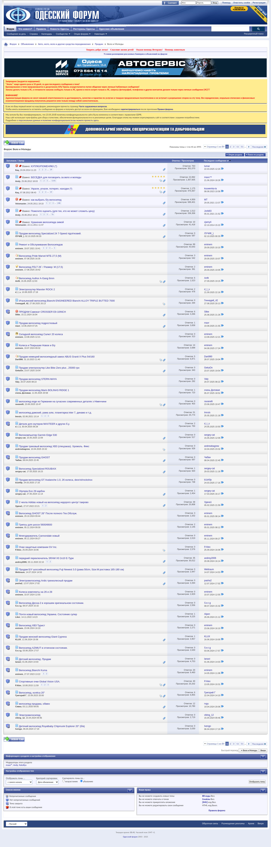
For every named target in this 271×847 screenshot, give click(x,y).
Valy (17, 382)
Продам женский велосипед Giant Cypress (43, 636)
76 (52, 214)
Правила (41, 29)
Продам (99, 44)
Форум (10, 29)
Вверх (263, 750)
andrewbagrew (22, 449)
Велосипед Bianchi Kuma (33, 670)
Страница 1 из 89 (215, 146)
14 (194, 345)
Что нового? (25, 29)
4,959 (192, 199)
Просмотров (188, 160)
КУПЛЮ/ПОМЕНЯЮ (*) (44, 166)
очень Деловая (23, 393)
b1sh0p (19, 482)
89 (194, 244)
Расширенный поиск (253, 34)
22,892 (192, 177)
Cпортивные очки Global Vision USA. (39, 681)
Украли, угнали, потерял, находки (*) (51, 188)
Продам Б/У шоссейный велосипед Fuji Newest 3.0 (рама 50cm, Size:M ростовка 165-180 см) (71, 569)
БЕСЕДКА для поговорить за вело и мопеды (56, 177)
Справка (34, 34)
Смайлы (206, 799)
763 (193, 166)
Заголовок (11, 160)
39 (51, 169)
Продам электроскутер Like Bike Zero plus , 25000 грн (49, 367)
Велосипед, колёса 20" (32, 692)
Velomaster (20, 204)
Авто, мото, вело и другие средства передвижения (64, 44)
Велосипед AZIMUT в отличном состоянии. (43, 647)
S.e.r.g (18, 606)
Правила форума (217, 810)
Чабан (18, 460)
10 (194, 222)
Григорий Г (21, 695)
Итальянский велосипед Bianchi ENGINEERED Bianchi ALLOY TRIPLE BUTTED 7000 (67, 300)
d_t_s (18, 292)
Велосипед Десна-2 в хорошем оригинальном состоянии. (51, 603)
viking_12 (20, 718)
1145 (53, 180)
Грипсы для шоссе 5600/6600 (35, 524)
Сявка (18, 706)
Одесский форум (130, 837)
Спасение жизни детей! (122, 49)
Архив (251, 823)
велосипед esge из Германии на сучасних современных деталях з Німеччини (63, 401)
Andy (18, 181)
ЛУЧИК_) (19, 236)
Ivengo (18, 729)
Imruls (18, 416)
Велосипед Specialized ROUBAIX (37, 468)
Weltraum (20, 572)
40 (194, 681)
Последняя (259, 146)
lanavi (18, 662)
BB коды (206, 796)
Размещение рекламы (233, 823)
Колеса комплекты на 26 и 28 (35, 591)
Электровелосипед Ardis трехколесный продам (45, 580)
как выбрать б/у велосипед (46, 199)
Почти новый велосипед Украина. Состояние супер (48, 614)
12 (194, 703)
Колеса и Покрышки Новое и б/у (37, 345)
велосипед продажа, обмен (34, 703)
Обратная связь (210, 823)
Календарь (46, 34)
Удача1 (18, 506)
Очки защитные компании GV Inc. (38, 547)
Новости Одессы (59, 29)
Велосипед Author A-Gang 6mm (36, 278)
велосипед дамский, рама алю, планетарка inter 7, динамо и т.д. (55, 412)
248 (58, 203)
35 (194, 558)
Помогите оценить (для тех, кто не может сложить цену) (62, 211)
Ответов (176, 160)
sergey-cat (20, 438)
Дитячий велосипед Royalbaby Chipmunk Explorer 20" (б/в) (52, 726)
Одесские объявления (111, 29)
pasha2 (18, 583)
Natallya (23, 765)
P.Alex (18, 550)
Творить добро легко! (97, 49)
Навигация (99, 34)
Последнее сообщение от (217, 160)
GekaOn (19, 370)
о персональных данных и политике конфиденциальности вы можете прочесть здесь (58, 120)
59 (51, 192)
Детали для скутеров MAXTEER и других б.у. (44, 423)
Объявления (27, 44)
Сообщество (62, 34)
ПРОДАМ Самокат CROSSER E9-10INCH (42, 311)
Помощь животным (175, 49)
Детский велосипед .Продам (35, 659)
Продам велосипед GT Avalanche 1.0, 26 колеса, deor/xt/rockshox (55, 479)
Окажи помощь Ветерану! (149, 49)
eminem (19, 248)
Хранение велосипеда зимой (47, 222)
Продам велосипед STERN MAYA (38, 379)
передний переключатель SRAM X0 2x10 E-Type (46, 558)
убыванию (86, 781)
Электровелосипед (29, 715)
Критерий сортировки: (47, 778)
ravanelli (19, 404)
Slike (17, 314)
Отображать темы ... (15, 778)
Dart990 (19, 359)
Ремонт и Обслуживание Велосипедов (41, 244)
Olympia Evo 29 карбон (32, 491)
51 (242, 146)
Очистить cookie (241, 3)
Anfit (17, 281)
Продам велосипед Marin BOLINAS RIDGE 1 (44, 390)
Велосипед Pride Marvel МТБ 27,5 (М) (40, 255)
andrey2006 (21, 562)
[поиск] (230, 29)
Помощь (226, 3)
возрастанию (70, 781)
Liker (17, 617)
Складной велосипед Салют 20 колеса (41, 334)
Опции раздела (235, 155)
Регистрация (259, 3)
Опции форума (81, 34)
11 (237, 146)
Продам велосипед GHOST (34, 457)
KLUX (18, 639)
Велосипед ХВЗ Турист (32, 625)
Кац (17, 170)
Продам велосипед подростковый (38, 323)
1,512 (192, 211)
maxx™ (9, 765)
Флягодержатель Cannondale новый (39, 535)
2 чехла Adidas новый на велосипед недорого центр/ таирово (53, 502)
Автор (21, 160)
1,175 (192, 188)
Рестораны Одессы (84, 29)
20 (194, 670)
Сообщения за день (16, 34)
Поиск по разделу (256, 155)
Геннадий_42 (21, 303)
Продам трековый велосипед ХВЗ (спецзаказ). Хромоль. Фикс (54, 446)
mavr (17, 326)
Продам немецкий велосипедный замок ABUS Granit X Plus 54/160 (57, 356)
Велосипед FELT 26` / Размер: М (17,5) (41, 267)
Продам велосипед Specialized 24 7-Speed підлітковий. (50, 233)
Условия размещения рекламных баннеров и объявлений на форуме (135, 54)
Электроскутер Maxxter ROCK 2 (37, 289)
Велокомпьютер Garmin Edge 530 (38, 435)
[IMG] (205, 802)
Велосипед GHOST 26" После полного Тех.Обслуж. (48, 513)
